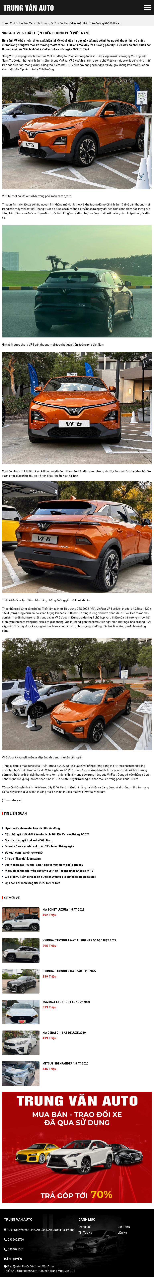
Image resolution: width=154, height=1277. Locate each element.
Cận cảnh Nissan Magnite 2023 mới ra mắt (32, 883)
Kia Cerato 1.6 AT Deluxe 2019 (64, 1032)
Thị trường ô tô (46, 23)
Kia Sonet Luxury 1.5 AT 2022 (63, 909)
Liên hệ (122, 1232)
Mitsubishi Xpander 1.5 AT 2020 (65, 1063)
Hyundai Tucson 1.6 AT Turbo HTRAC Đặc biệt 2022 (79, 940)
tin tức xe (25, 23)
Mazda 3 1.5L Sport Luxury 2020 (66, 1002)
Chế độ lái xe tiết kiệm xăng (23, 858)
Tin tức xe (85, 1232)
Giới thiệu (124, 1226)
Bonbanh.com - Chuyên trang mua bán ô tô (47, 1270)
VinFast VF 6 (66, 60)
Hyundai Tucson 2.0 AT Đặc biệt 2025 (69, 971)
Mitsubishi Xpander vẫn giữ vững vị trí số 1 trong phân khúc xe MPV (49, 870)
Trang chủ (84, 1226)
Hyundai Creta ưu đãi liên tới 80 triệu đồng (32, 828)
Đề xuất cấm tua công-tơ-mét (24, 852)
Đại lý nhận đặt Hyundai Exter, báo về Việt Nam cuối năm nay (44, 864)
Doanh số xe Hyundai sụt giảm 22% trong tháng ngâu (39, 846)
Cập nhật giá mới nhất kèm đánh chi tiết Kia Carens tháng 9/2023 (47, 834)
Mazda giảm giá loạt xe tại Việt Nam (28, 840)
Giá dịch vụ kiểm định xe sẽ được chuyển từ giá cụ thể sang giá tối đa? (50, 876)
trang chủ (8, 23)
